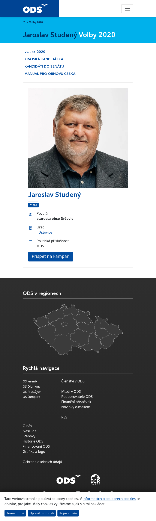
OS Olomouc (31, 386)
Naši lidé (29, 431)
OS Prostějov (31, 392)
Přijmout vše (68, 513)
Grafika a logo (34, 451)
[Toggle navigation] (127, 8)
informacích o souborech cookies (109, 498)
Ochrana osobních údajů (42, 461)
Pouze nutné (15, 513)
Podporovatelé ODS (77, 396)
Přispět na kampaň (50, 256)
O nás (27, 425)
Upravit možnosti (42, 513)
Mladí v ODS (71, 391)
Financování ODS (36, 446)
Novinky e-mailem (75, 407)
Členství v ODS (72, 381)
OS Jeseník (30, 381)
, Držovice (44, 232)
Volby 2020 (34, 52)
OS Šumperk (31, 397)
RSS (64, 417)
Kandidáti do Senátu (44, 66)
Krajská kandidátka (43, 59)
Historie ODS (33, 441)
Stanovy (29, 436)
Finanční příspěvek (76, 401)
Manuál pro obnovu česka (49, 74)
